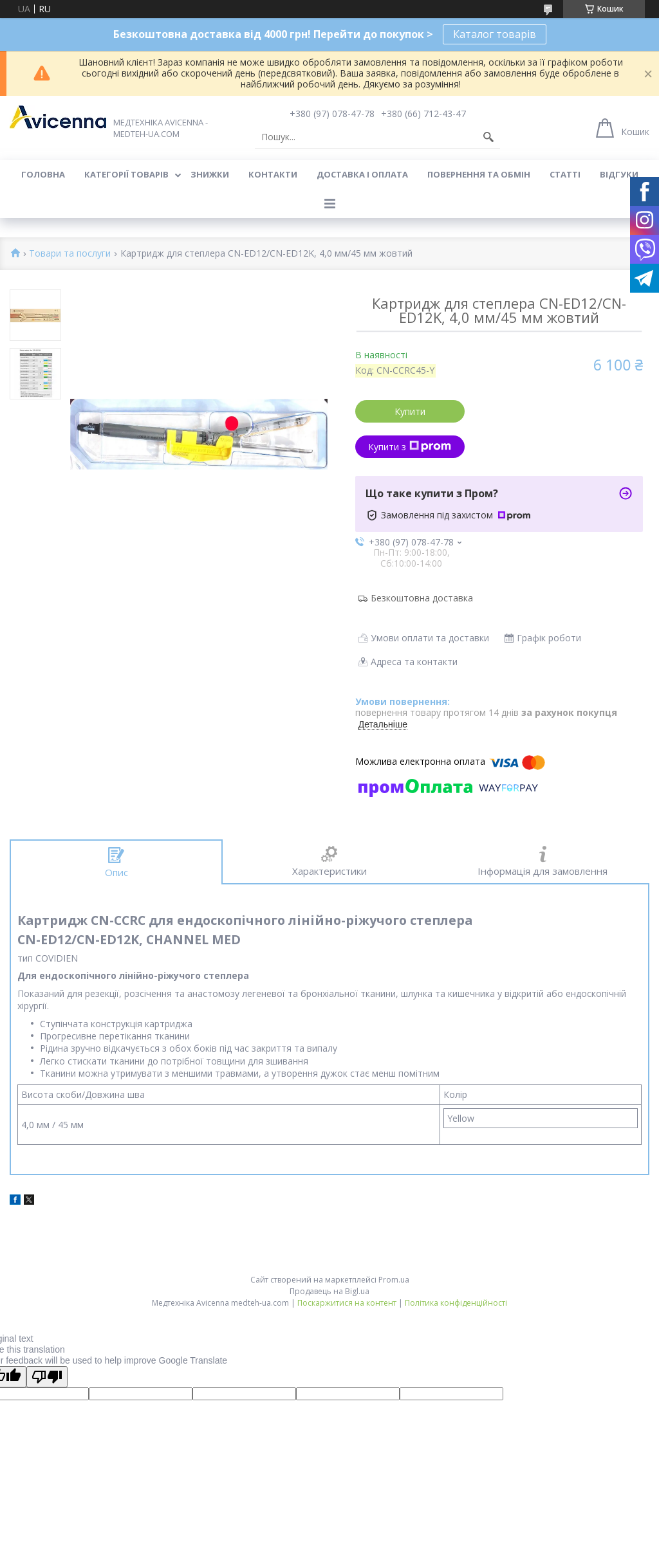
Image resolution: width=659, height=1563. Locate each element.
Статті (565, 174)
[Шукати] (488, 137)
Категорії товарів (126, 174)
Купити (409, 411)
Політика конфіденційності (456, 1302)
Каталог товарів (494, 34)
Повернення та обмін (478, 174)
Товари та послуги (70, 253)
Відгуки (619, 174)
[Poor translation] (47, 1376)
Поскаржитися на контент (346, 1302)
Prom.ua (393, 1279)
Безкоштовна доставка (422, 598)
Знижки (209, 174)
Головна (43, 174)
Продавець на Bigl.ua (329, 1291)
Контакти (272, 174)
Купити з (409, 447)
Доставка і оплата (362, 174)
